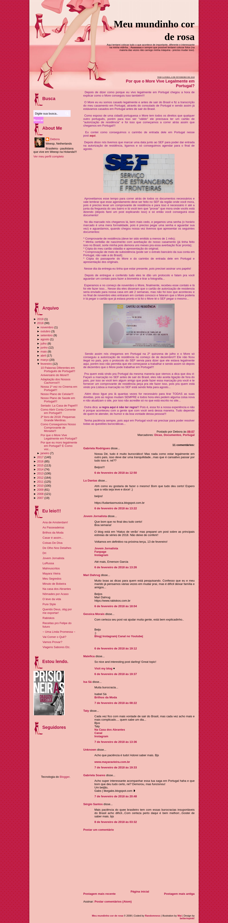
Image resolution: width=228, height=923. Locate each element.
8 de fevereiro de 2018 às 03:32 (115, 822)
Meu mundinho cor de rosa (107, 915)
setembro (47, 335)
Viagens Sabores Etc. (56, 647)
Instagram (101, 555)
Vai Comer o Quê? (54, 637)
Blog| (98, 636)
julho (44, 343)
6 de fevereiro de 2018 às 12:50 (115, 472)
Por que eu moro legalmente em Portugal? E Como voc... (59, 446)
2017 (40, 457)
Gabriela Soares (94, 775)
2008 (40, 494)
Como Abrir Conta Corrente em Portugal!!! (58, 411)
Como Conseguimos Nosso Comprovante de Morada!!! (58, 428)
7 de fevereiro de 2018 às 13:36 (115, 742)
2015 (40, 465)
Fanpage (100, 551)
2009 (40, 489)
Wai (179, 915)
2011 (40, 481)
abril (43, 355)
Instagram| (110, 636)
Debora (55, 139)
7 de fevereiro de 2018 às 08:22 (115, 703)
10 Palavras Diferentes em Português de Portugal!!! (58, 369)
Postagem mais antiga (179, 893)
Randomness (152, 915)
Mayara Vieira (51, 573)
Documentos (172, 435)
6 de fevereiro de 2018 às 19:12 (115, 648)
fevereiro (46, 363)
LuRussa (48, 563)
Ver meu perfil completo (48, 156)
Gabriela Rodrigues (96, 448)
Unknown (89, 749)
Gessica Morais (93, 614)
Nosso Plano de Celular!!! (57, 394)
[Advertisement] (116, 859)
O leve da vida (52, 599)
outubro (45, 331)
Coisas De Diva (53, 542)
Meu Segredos (52, 578)
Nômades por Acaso (56, 594)
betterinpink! (187, 918)
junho (44, 347)
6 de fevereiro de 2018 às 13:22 (115, 508)
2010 (40, 485)
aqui (93, 135)
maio (44, 351)
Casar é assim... (53, 537)
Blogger (64, 776)
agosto (45, 339)
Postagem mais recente (99, 893)
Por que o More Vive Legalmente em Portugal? (59, 436)
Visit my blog (103, 668)
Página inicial (139, 891)
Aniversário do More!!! (55, 375)
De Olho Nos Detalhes (57, 548)
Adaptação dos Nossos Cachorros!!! (55, 381)
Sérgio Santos (93, 804)
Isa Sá (87, 681)
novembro (47, 327)
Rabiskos (48, 618)
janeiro (45, 453)
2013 (40, 473)
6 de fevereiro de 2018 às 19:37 (115, 674)
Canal (98, 733)
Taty (86, 710)
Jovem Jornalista (95, 516)
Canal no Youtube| (130, 636)
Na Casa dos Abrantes (109, 729)
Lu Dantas (90, 480)
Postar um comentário (98, 829)
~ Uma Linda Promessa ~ (59, 631)
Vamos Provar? (52, 642)
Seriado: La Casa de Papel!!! (59, 405)
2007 (40, 498)
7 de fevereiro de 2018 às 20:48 (115, 796)
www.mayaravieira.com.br (112, 762)
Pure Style (49, 604)
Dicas (158, 435)
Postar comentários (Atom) (113, 901)
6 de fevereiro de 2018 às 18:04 (115, 606)
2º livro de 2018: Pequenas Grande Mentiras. (58, 418)
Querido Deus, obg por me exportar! (57, 611)
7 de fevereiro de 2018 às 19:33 (115, 767)
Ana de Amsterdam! (55, 522)
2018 (40, 323)
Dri (44, 553)
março (45, 359)
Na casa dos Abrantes (57, 588)
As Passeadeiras (53, 527)
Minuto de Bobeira (54, 583)
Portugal (189, 435)
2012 (40, 477)
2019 (40, 319)
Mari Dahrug (91, 575)
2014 (40, 469)
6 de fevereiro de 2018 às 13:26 (115, 567)
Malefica (89, 656)
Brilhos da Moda (105, 697)
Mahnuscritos (51, 568)
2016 (40, 461)
